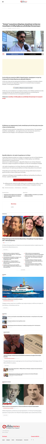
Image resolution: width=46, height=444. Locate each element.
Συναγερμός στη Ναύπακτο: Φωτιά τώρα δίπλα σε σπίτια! (16, 321)
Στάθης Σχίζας (24, 187)
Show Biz (9, 28)
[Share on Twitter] (33, 54)
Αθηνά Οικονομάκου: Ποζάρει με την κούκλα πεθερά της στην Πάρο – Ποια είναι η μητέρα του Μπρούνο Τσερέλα (34, 257)
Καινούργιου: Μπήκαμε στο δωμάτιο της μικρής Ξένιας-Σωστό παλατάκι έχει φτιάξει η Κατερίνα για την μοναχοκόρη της (33, 261)
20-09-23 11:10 (4, 28)
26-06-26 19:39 (11, 376)
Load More (23, 269)
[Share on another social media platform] (43, 54)
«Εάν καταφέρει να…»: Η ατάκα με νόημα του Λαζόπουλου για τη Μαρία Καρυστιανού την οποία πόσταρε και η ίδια (11, 262)
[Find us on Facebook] (31, 440)
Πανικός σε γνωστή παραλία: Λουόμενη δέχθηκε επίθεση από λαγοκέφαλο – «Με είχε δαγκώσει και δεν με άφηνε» (25, 316)
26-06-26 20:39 (16, 408)
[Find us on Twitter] (33, 440)
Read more (6, 249)
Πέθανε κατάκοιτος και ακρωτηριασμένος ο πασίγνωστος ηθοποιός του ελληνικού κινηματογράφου (34, 254)
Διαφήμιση (8, 439)
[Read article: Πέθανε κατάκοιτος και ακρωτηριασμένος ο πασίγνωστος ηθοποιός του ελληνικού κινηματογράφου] (23, 394)
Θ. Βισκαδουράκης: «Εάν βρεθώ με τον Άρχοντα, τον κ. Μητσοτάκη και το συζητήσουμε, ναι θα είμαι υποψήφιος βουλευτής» (12, 258)
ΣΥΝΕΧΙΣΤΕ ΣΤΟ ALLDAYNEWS (23, 180)
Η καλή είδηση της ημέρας (9, 352)
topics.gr (6, 432)
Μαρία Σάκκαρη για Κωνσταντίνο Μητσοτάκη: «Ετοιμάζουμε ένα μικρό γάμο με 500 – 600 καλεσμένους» (22, 239)
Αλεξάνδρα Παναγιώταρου (9, 187)
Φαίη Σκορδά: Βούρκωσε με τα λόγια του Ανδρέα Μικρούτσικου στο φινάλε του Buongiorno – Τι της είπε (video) (33, 265)
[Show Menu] (2, 1)
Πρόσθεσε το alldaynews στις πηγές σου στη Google (23, 87)
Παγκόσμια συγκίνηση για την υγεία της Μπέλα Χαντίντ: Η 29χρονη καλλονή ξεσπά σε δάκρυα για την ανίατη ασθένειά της (12, 266)
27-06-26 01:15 (17, 358)
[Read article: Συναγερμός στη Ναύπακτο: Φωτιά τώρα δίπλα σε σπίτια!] (4, 322)
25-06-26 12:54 (16, 300)
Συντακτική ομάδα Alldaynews (8, 300)
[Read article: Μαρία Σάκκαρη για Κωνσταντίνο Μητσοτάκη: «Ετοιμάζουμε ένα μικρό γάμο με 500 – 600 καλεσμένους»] (23, 226)
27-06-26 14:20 (7, 242)
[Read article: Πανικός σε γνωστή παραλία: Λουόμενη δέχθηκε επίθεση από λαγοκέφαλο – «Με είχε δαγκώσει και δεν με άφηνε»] (4, 317)
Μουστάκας (13, 204)
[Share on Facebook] (15, 54)
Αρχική (3, 439)
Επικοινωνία (26, 439)
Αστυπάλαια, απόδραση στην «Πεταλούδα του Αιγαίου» (12, 299)
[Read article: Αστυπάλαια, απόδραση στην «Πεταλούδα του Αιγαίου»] (23, 287)
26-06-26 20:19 (11, 371)
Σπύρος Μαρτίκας (18, 187)
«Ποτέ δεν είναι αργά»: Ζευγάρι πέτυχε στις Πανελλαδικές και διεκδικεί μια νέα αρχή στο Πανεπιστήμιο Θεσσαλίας (22, 356)
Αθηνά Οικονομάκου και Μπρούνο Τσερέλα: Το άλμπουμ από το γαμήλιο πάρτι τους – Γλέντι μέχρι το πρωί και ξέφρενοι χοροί (12, 254)
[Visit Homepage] (24, 2)
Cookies (13, 439)
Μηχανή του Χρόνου (7, 403)
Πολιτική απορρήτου (19, 439)
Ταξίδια (4, 296)
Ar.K (4, 242)
